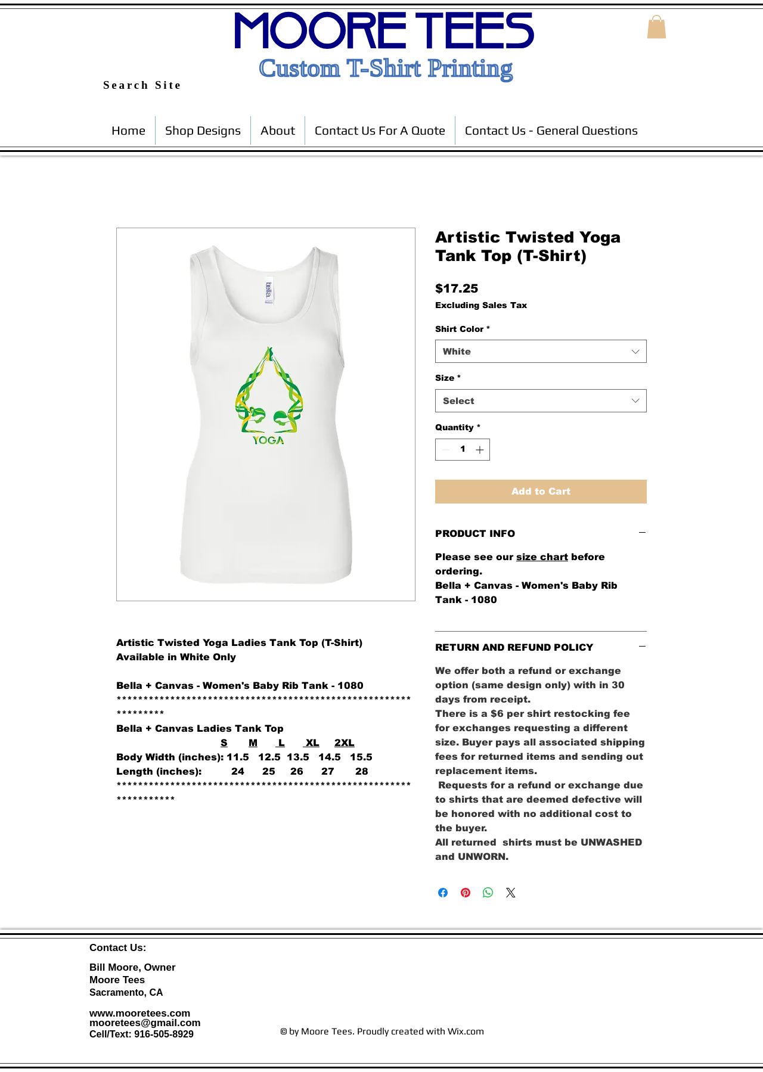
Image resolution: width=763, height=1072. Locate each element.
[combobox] (541, 351)
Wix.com (466, 1031)
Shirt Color (463, 329)
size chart (542, 557)
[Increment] (480, 449)
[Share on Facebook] (443, 892)
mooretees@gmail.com (145, 1023)
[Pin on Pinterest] (465, 892)
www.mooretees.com (139, 1013)
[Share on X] (511, 892)
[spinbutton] (462, 449)
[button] (656, 26)
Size (448, 378)
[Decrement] (444, 449)
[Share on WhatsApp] (488, 892)
